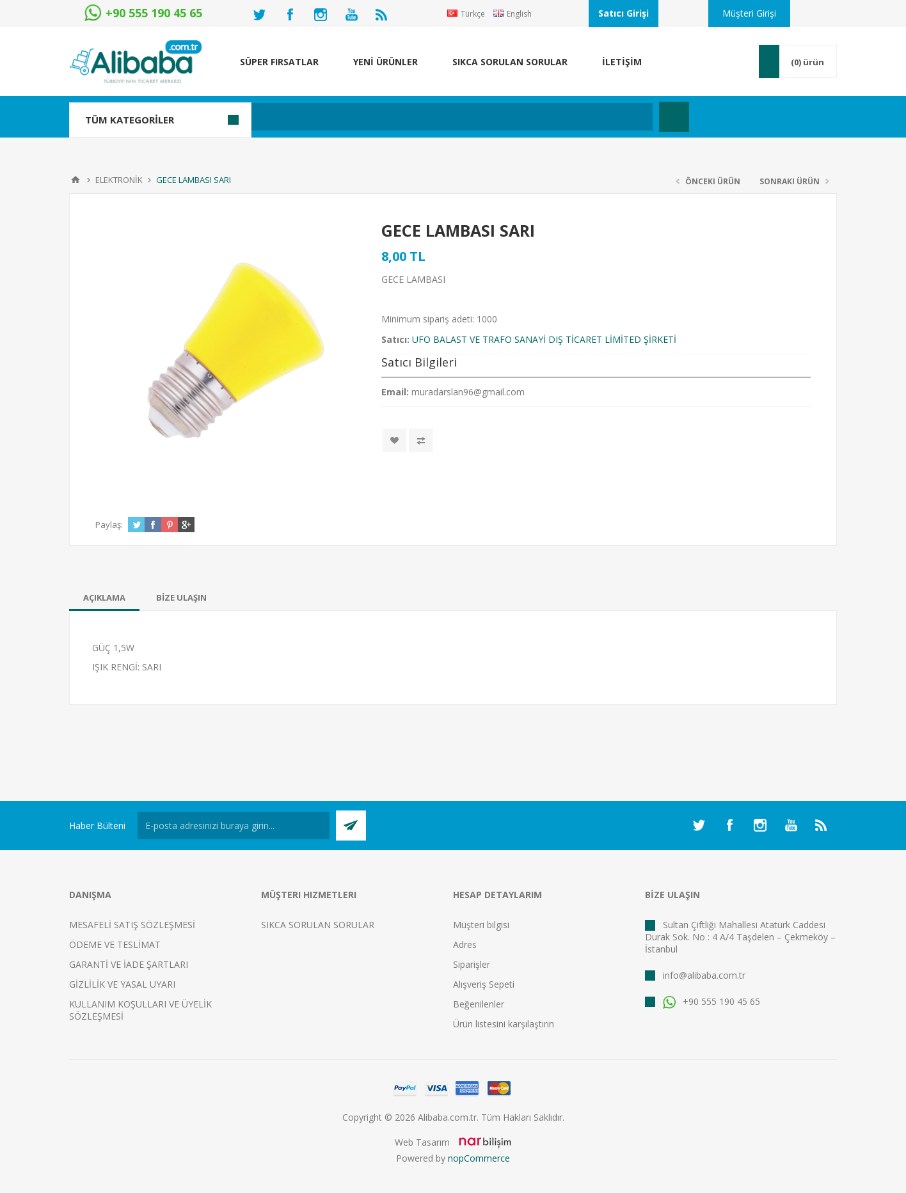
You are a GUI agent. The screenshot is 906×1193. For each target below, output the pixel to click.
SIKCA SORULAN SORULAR (317, 925)
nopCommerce (479, 1158)
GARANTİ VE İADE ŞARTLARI (128, 964)
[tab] (104, 597)
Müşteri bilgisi (481, 925)
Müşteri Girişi (749, 13)
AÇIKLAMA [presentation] (104, 597)
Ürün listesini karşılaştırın (503, 1024)
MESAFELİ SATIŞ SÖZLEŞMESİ (132, 925)
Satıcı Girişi (623, 13)
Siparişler (471, 964)
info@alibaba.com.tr (704, 975)
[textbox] (385, 116)
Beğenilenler (478, 1004)
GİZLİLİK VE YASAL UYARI (122, 984)
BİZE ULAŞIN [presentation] (181, 597)
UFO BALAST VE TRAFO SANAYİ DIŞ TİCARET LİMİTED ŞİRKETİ (544, 339)
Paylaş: (109, 524)
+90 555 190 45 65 (711, 1001)
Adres (465, 944)
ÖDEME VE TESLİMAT (115, 944)
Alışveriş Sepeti (483, 984)
